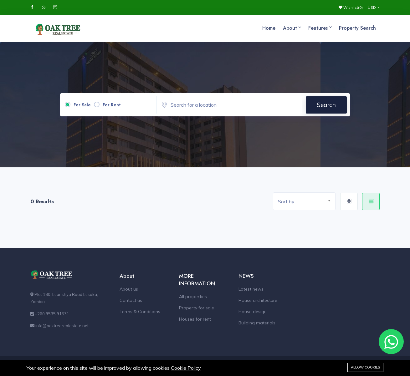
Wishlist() (351, 7)
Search (326, 105)
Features (319, 28)
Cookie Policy (186, 368)
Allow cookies (365, 367)
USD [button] (372, 7)
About (292, 28)
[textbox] (306, 202)
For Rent (111, 105)
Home (268, 28)
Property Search (357, 28)
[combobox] (304, 201)
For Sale (82, 105)
